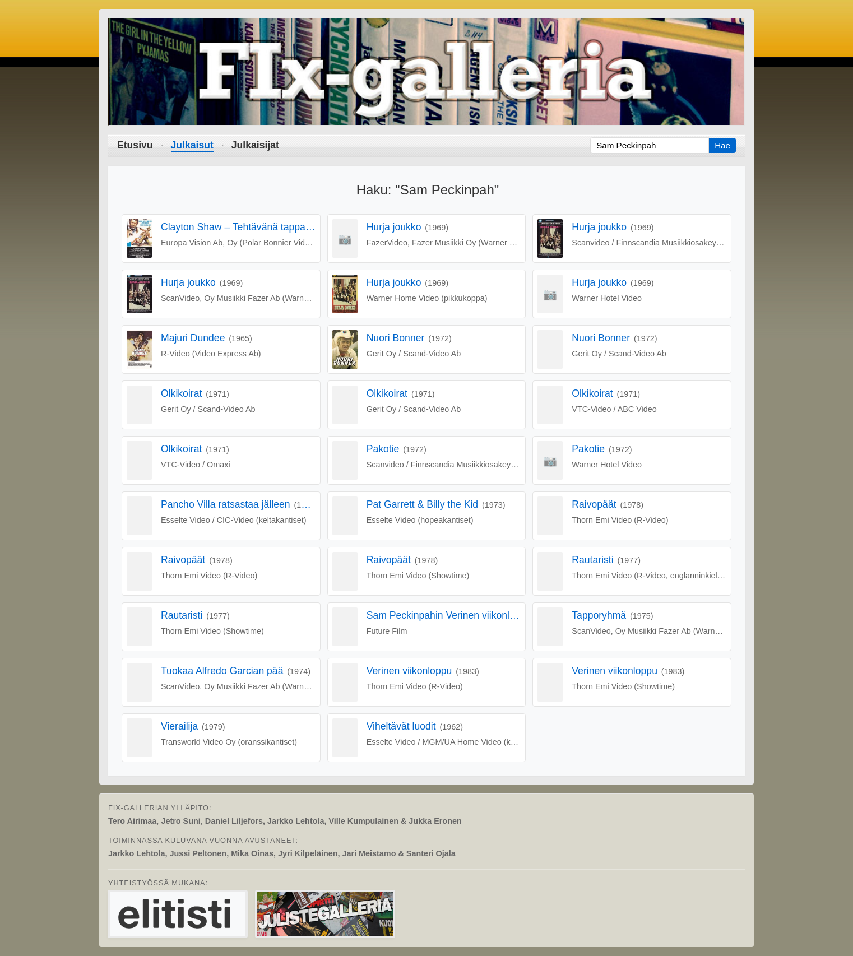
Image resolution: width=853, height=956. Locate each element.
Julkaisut (192, 145)
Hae (722, 145)
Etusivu (135, 145)
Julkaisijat (255, 145)
